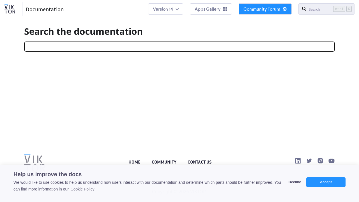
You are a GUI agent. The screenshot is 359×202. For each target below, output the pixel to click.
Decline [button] (295, 182)
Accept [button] (326, 182)
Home (134, 162)
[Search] (326, 9)
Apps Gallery (211, 9)
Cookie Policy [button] (83, 189)
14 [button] (171, 9)
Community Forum (265, 9)
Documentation (45, 9)
